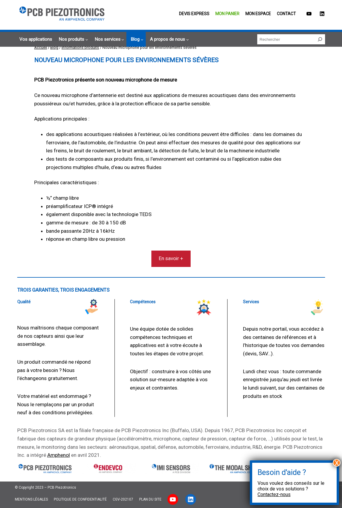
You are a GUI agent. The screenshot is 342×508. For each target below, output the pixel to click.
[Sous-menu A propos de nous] (168, 39)
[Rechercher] (320, 39)
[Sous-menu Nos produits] (72, 39)
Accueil (40, 47)
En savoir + (171, 258)
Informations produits (80, 47)
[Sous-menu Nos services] (108, 39)
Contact (286, 13)
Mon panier (227, 13)
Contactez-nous (274, 494)
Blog (54, 47)
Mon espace (258, 13)
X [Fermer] (337, 463)
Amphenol (58, 455)
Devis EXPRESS (194, 13)
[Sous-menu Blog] (136, 39)
